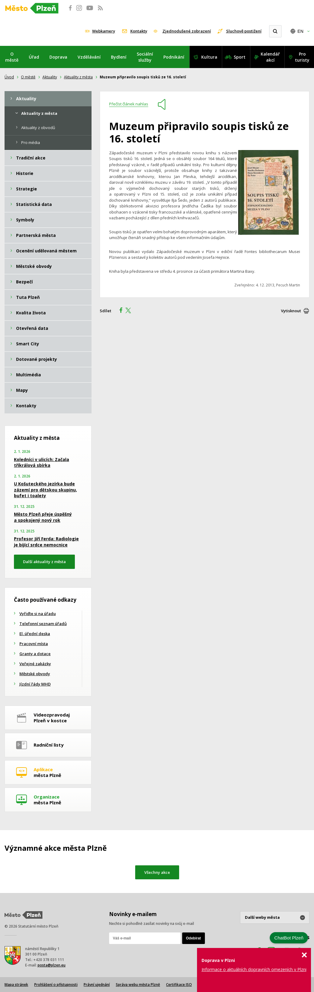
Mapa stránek (16, 984)
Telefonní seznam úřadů (43, 623)
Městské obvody (34, 673)
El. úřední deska (34, 633)
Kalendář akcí (270, 57)
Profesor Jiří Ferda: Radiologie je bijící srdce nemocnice (46, 542)
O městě (11, 57)
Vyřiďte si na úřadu (37, 613)
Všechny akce (157, 872)
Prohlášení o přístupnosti (56, 984)
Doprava (58, 57)
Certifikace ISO (179, 984)
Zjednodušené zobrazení (186, 31)
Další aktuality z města (44, 561)
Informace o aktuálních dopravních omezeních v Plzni (254, 969)
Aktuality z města (78, 77)
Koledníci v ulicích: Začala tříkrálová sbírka (41, 462)
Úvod (9, 77)
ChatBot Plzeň (288, 937)
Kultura (209, 57)
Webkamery (103, 31)
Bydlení (118, 57)
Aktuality (49, 77)
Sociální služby (145, 57)
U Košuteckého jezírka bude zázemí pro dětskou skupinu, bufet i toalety (45, 489)
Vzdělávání (89, 57)
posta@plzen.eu (51, 965)
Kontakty (138, 31)
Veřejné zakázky (35, 663)
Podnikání (173, 57)
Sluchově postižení (244, 31)
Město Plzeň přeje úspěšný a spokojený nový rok (43, 517)
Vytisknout (291, 310)
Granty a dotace (35, 653)
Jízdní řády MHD (35, 684)
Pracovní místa (33, 643)
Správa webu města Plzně (138, 984)
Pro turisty (302, 57)
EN (300, 31)
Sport (240, 57)
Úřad (34, 57)
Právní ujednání (97, 984)
